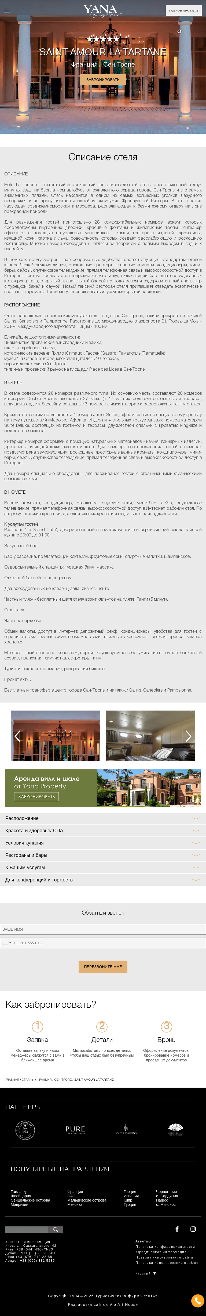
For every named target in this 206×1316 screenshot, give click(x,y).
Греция (130, 1192)
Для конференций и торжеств (39, 880)
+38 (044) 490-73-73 (35, 1249)
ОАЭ (71, 1196)
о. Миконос (166, 1204)
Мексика (74, 1204)
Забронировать (183, 10)
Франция (84, 64)
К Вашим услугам (25, 867)
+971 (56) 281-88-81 (37, 1253)
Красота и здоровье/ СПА (34, 830)
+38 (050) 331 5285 (37, 1261)
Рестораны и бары (26, 855)
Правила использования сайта (164, 1257)
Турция (130, 1204)
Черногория (166, 1192)
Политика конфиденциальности (165, 1246)
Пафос (162, 1200)
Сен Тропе (119, 64)
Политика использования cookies (166, 1262)
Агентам (143, 1241)
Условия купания (24, 843)
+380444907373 (103, 1301)
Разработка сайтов (88, 1304)
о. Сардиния (167, 1196)
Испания (131, 1196)
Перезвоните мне (103, 967)
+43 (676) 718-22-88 (34, 1257)
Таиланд (18, 1192)
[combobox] (9, 943)
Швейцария (21, 1196)
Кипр (128, 1200)
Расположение (22, 818)
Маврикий (19, 1204)
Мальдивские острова (86, 1200)
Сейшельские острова (30, 1200)
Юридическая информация (161, 1252)
